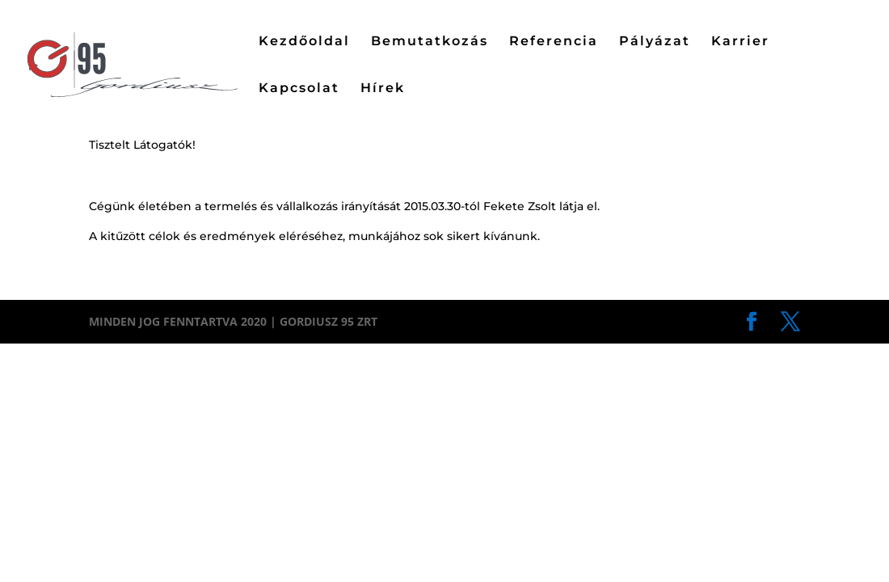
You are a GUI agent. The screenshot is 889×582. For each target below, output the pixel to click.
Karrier (740, 42)
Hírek (382, 88)
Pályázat (654, 42)
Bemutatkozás (429, 42)
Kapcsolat (299, 88)
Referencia (553, 42)
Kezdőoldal (304, 42)
